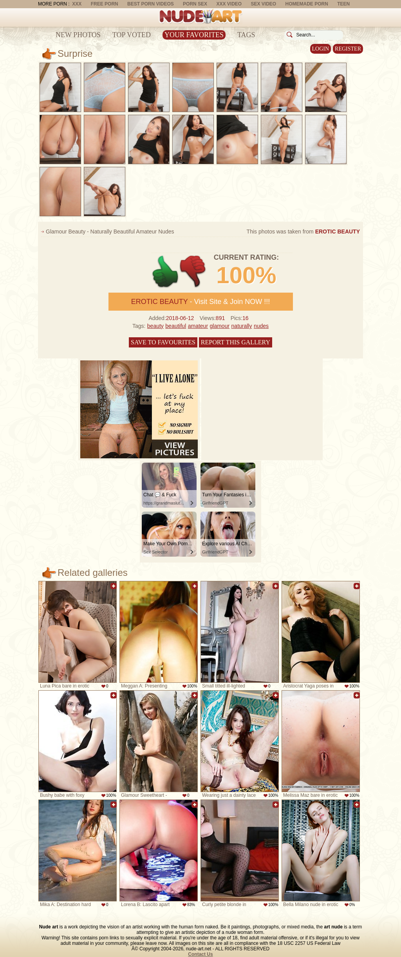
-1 (193, 271)
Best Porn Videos (150, 4)
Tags (246, 35)
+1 (165, 271)
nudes (261, 326)
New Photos (78, 35)
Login (320, 49)
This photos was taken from (303, 231)
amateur (198, 326)
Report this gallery (235, 342)
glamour (220, 326)
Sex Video (263, 4)
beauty (155, 326)
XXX (76, 4)
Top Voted (131, 35)
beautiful (175, 326)
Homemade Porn (306, 4)
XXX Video (229, 4)
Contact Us (200, 954)
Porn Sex (195, 4)
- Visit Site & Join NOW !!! (200, 302)
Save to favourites (163, 342)
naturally (241, 326)
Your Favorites (194, 35)
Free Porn (104, 4)
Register (348, 49)
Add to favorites (113, 586)
